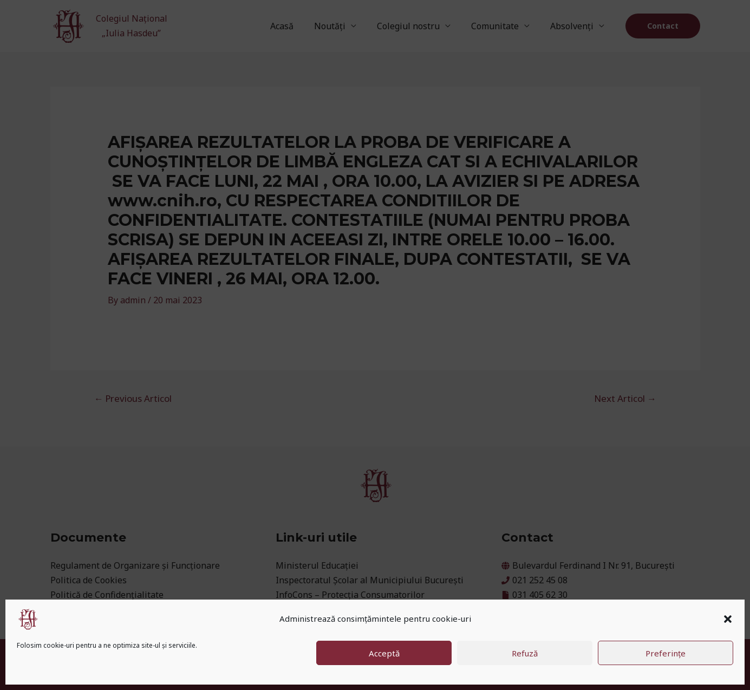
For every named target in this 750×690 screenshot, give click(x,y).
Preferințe (665, 653)
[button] (727, 619)
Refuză (525, 653)
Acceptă (384, 653)
